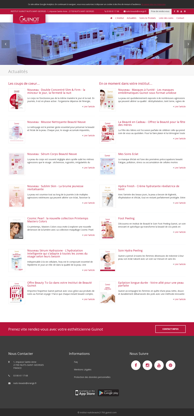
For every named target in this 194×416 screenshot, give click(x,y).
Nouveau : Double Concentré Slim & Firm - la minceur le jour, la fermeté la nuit (56, 91)
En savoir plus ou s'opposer (154, 4)
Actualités (131, 18)
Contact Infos (170, 329)
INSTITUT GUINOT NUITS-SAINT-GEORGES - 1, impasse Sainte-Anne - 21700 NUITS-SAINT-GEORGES (52, 11)
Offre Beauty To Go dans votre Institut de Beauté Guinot (59, 284)
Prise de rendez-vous (160, 11)
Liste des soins (166, 18)
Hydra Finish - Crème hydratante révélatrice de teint (148, 187)
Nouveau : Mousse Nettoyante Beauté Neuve (56, 122)
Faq (76, 361)
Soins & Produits (147, 18)
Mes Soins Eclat (128, 154)
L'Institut (119, 18)
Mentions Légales (82, 369)
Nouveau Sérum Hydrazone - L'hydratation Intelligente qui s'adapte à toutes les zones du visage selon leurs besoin (57, 253)
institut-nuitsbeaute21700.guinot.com (98, 412)
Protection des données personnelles (92, 377)
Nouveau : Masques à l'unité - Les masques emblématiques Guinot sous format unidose (147, 91)
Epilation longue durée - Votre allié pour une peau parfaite (151, 284)
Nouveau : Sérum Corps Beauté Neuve (52, 154)
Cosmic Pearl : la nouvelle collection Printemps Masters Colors (57, 219)
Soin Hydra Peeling (130, 250)
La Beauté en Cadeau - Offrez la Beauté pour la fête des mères (151, 123)
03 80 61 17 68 (112, 11)
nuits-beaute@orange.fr (135, 11)
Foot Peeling (126, 218)
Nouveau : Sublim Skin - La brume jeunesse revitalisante (55, 187)
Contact (180, 18)
